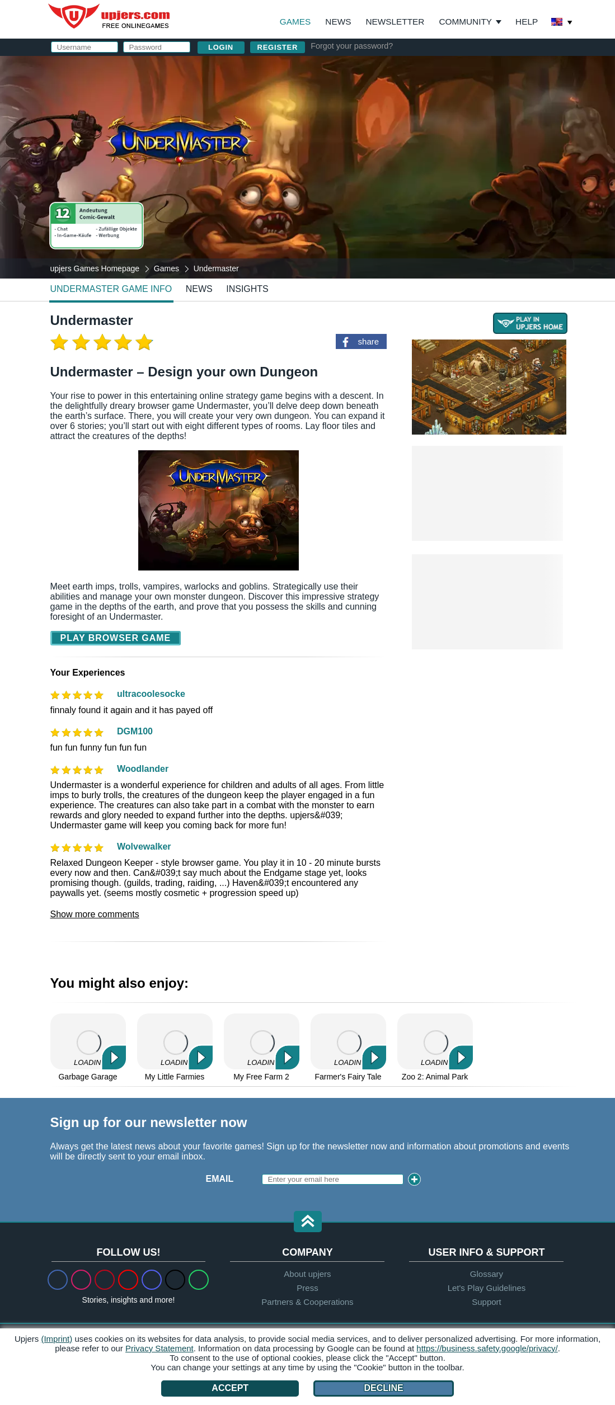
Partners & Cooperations (307, 1302)
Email (220, 1179)
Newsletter (394, 21)
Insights (247, 289)
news (199, 289)
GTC (474, 201)
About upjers (307, 1274)
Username (361, 93)
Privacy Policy (447, 211)
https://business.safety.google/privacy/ (486, 1348)
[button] (308, 1222)
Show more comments (94, 914)
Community (465, 21)
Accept (230, 1388)
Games (295, 21)
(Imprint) (56, 1338)
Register (277, 47)
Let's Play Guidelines (487, 1288)
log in (422, 64)
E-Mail (351, 115)
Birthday (358, 160)
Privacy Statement (159, 1348)
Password (362, 138)
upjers (109, 16)
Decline (383, 1388)
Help (526, 21)
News (338, 21)
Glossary (486, 1274)
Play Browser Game (115, 638)
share (368, 341)
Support (486, 1302)
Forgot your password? (352, 45)
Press (307, 1288)
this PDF (533, 176)
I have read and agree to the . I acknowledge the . (422, 206)
